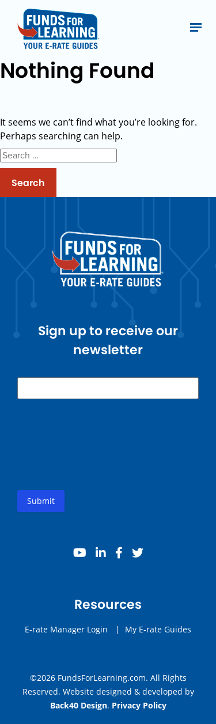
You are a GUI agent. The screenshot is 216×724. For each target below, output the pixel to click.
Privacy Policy (139, 705)
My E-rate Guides (158, 629)
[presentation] (104, 453)
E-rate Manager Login (66, 629)
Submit (41, 500)
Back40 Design (78, 705)
